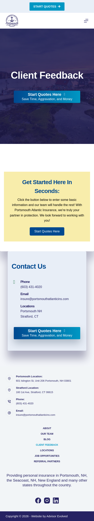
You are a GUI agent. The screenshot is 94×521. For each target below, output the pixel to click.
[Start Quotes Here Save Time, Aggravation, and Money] (47, 97)
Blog (47, 439)
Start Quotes (47, 6)
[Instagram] (47, 500)
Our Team (47, 433)
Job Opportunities (47, 456)
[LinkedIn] (56, 500)
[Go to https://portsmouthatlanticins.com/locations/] (47, 311)
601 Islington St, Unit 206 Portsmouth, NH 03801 (43, 380)
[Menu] (86, 21)
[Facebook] (38, 500)
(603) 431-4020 (31, 287)
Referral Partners (47, 461)
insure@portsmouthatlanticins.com (44, 299)
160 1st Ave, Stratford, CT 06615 (34, 392)
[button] (47, 231)
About (47, 428)
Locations (47, 450)
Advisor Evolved (57, 516)
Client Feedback (47, 445)
